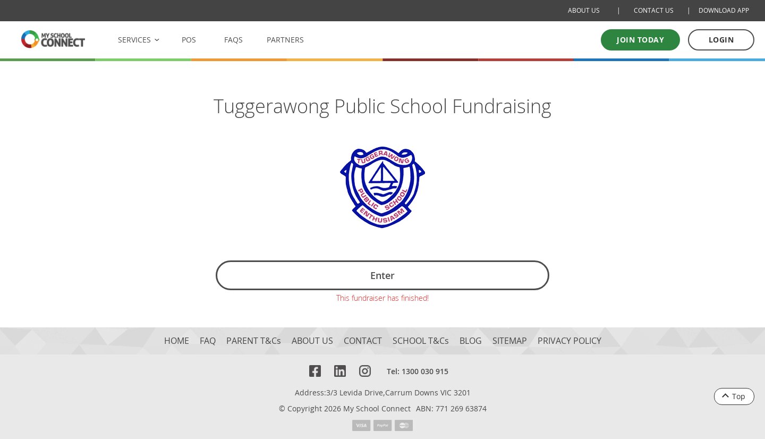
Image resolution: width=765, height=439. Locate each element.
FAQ (208, 338)
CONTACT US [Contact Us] (654, 10)
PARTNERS (285, 40)
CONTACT (363, 338)
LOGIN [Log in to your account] (721, 40)
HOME (176, 338)
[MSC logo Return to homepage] (53, 39)
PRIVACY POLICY (569, 338)
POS (189, 40)
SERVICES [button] (134, 40)
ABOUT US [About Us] (584, 10)
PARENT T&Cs (253, 338)
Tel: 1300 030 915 (417, 369)
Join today (640, 40)
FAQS (233, 40)
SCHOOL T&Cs (421, 338)
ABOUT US (312, 338)
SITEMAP (509, 338)
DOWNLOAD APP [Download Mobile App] (724, 10)
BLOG (471, 338)
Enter (382, 275)
